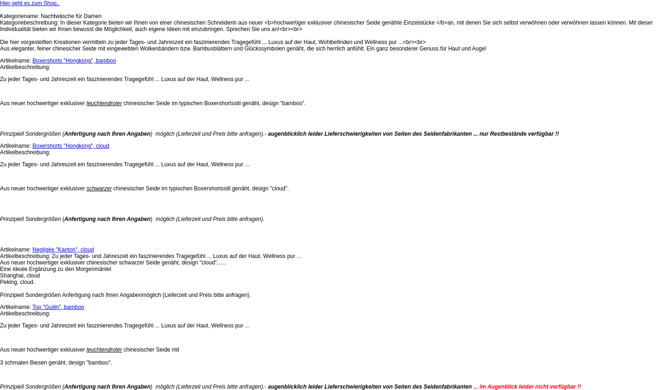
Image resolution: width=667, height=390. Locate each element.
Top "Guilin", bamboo (58, 307)
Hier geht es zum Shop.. (30, 3)
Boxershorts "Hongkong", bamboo (74, 60)
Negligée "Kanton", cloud (63, 249)
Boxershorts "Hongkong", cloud (70, 146)
